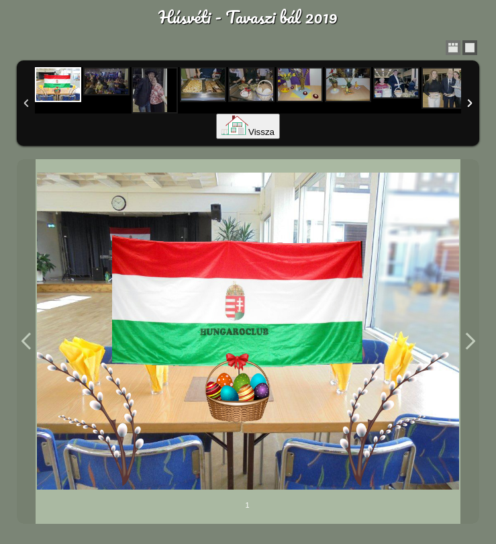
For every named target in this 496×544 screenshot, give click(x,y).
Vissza (248, 132)
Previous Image (26, 341)
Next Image (469, 341)
